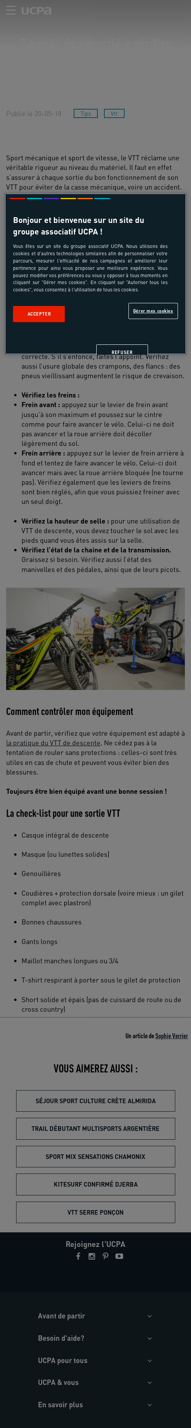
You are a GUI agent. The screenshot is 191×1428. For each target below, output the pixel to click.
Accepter (39, 314)
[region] (95, 274)
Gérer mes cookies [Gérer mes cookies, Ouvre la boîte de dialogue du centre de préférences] (153, 311)
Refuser (122, 353)
